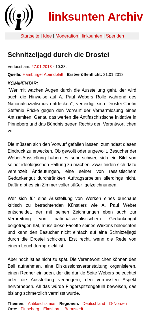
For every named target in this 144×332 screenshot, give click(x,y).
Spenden (115, 36)
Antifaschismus (41, 303)
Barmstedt (74, 309)
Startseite (29, 36)
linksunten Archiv (95, 16)
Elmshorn (52, 309)
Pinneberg (30, 309)
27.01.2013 (41, 66)
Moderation (66, 36)
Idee (47, 36)
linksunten (92, 36)
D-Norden (118, 303)
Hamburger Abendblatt (43, 74)
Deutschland (94, 303)
